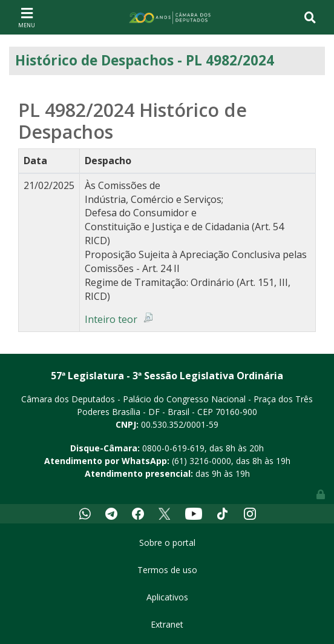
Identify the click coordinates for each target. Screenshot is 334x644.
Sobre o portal (167, 542)
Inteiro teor (111, 319)
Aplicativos (167, 597)
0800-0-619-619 (173, 448)
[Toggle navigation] (26, 17)
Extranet (167, 624)
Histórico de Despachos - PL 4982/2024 (144, 60)
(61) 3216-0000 (201, 460)
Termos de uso (167, 570)
